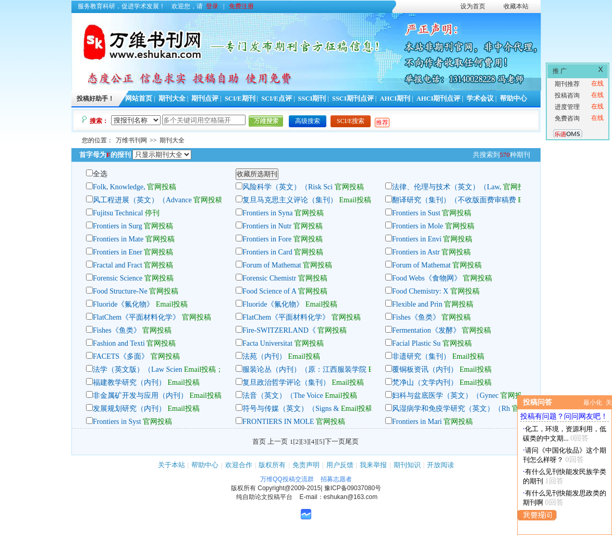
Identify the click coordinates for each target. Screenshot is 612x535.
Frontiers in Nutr (266, 226)
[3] (305, 441)
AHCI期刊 (395, 98)
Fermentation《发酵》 (426, 330)
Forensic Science (118, 278)
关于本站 (171, 465)
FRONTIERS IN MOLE (278, 421)
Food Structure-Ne (120, 291)
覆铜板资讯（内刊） (425, 369)
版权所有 (272, 465)
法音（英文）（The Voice (283, 395)
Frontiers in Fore (266, 239)
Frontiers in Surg (117, 226)
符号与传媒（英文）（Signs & (290, 408)
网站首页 (138, 98)
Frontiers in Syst (117, 421)
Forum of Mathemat (271, 265)
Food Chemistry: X (420, 291)
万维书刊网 (131, 140)
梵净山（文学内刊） (425, 382)
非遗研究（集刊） (421, 356)
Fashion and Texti (119, 343)
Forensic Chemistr (269, 278)
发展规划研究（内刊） (129, 408)
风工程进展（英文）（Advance (142, 200)
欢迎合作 (238, 465)
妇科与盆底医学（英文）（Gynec (445, 395)
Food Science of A (269, 291)
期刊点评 (204, 98)
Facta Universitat (267, 343)
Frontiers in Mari (417, 421)
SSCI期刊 (312, 98)
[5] (321, 441)
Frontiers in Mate (118, 239)
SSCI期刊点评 (353, 98)
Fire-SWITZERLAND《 (279, 330)
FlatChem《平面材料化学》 (136, 317)
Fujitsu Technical (118, 213)
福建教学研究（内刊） (129, 382)
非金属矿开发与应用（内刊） (140, 395)
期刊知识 (407, 465)
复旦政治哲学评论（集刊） (286, 382)
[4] (313, 441)
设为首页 (472, 6)
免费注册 (241, 6)
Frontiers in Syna (267, 213)
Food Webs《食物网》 (426, 278)
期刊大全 (172, 98)
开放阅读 (440, 465)
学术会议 (480, 98)
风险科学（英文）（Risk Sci (287, 187)
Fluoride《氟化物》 (123, 304)
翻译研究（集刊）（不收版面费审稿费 (454, 200)
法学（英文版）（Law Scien (137, 369)
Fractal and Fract (117, 265)
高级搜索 (307, 121)
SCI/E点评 (276, 98)
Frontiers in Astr (416, 252)
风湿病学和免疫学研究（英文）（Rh (451, 408)
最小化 (592, 402)
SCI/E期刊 (240, 98)
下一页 (335, 441)
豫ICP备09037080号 (352, 488)
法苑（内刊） (264, 356)
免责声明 (306, 465)
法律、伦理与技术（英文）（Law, (446, 187)
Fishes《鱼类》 (416, 317)
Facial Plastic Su (416, 343)
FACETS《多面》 (121, 356)
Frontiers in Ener (117, 252)
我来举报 (373, 465)
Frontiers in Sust (416, 213)
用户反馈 (339, 465)
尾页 (352, 441)
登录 (212, 6)
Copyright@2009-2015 (289, 488)
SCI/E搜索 (350, 121)
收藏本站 (516, 6)
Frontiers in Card (267, 252)
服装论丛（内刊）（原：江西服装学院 (304, 369)
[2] (297, 441)
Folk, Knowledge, (120, 187)
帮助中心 (513, 98)
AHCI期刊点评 (439, 98)
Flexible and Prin (417, 304)
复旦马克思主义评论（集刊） (289, 200)
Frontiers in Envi (417, 239)
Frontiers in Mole (417, 226)
